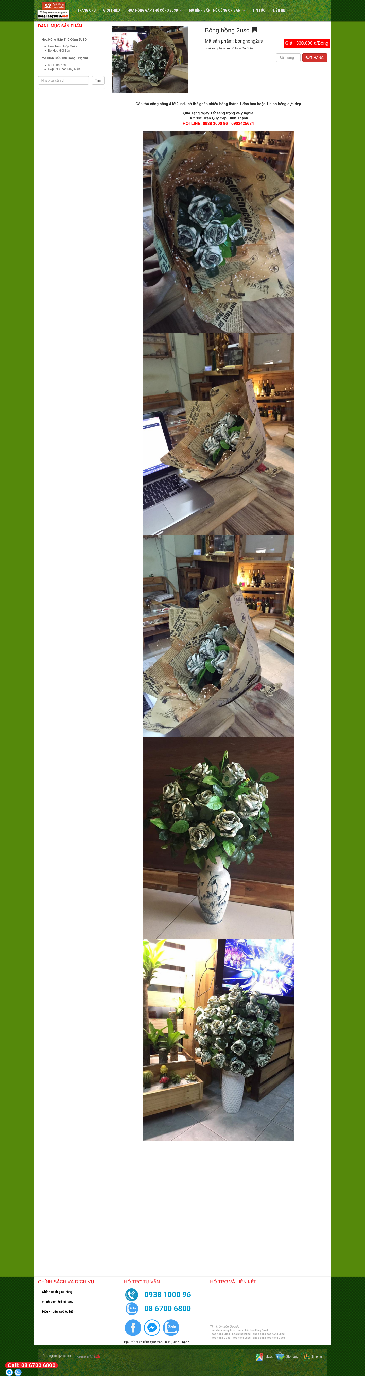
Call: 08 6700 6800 (31, 1365)
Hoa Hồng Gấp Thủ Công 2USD (154, 10)
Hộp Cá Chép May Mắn (64, 69)
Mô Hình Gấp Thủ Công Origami (217, 10)
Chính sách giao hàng (57, 1292)
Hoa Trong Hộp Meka (62, 46)
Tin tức (259, 10)
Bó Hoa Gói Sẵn (59, 51)
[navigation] (182, 10)
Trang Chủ (86, 10)
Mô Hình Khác (57, 65)
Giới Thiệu (111, 10)
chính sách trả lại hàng (57, 1301)
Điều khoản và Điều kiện (58, 1311)
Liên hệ (279, 10)
